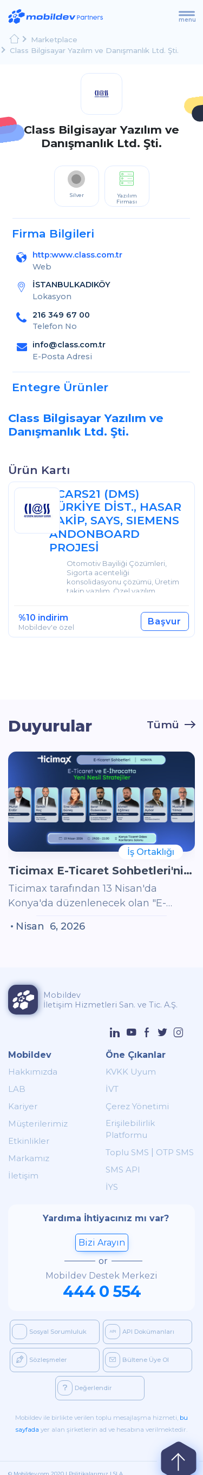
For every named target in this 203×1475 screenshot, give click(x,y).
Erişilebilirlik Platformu (143, 1123)
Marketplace (53, 39)
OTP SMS (165, 1140)
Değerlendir (84, 1375)
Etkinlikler (24, 1140)
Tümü (163, 723)
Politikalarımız (88, 1461)
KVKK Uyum (126, 1071)
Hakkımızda (28, 1071)
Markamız (25, 1158)
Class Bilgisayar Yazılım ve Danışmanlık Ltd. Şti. (91, 49)
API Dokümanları (139, 1319)
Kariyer (20, 1106)
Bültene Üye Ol (137, 1347)
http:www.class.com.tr (77, 254)
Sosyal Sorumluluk (49, 1319)
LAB (15, 1088)
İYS (111, 1175)
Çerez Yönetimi (133, 1106)
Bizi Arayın (101, 1230)
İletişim (20, 1175)
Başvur (166, 620)
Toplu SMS (124, 1140)
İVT (111, 1088)
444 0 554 (102, 1278)
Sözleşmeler (39, 1347)
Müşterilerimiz (32, 1123)
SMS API (120, 1158)
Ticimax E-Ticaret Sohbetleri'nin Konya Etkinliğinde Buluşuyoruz (101, 869)
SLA (118, 1461)
